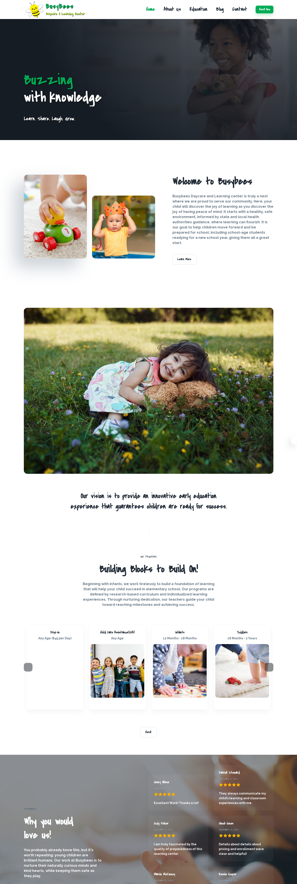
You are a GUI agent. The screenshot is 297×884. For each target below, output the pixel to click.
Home (150, 9)
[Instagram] (53, 704)
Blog (220, 9)
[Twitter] (60, 704)
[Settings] (294, 441)
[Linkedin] (56, 704)
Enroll (148, 732)
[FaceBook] (50, 704)
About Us (172, 9)
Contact (239, 9)
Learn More (184, 259)
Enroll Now (264, 9)
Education (198, 9)
